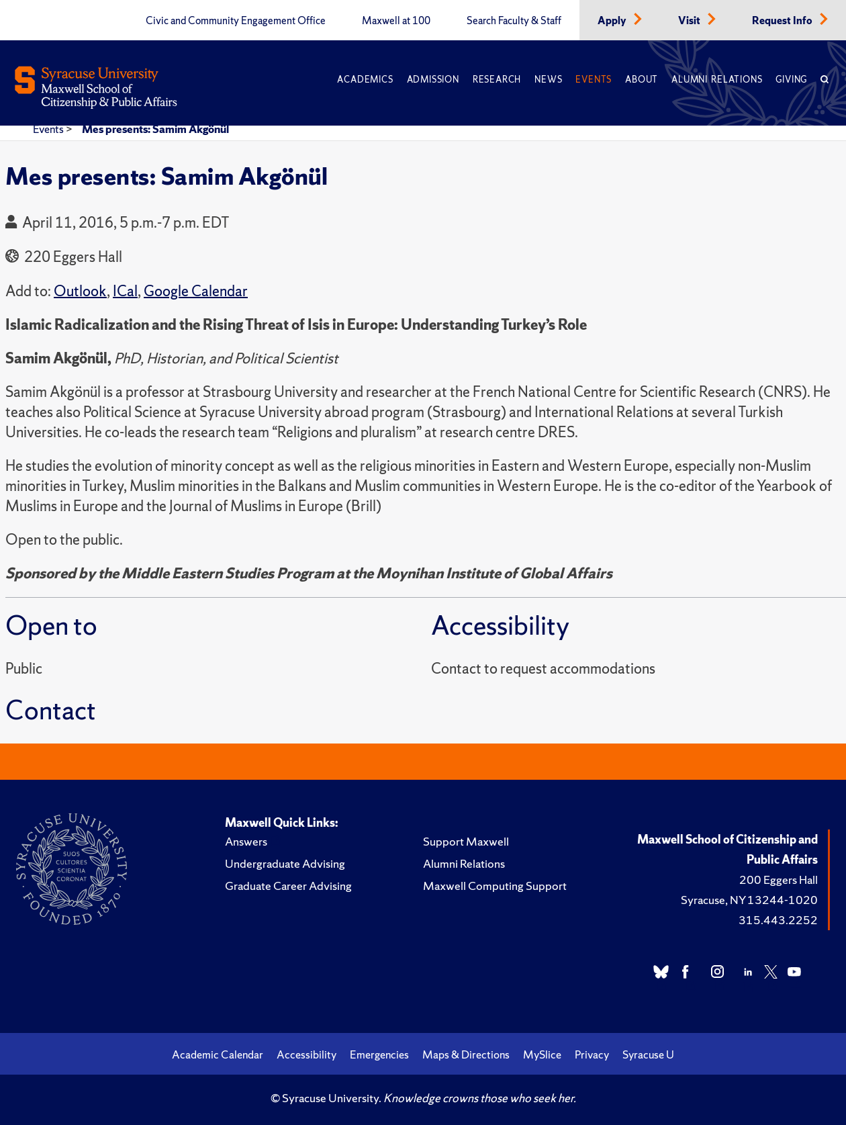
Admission (433, 79)
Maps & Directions (466, 1054)
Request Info (783, 21)
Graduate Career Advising (288, 885)
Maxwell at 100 (396, 21)
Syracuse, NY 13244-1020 (749, 899)
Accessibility (306, 1054)
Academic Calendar (217, 1054)
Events (593, 79)
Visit (690, 21)
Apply (613, 21)
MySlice (542, 1054)
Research (497, 79)
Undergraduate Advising (285, 863)
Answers (246, 841)
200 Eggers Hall (778, 879)
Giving (791, 79)
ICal (125, 291)
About (641, 79)
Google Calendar (196, 291)
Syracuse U (648, 1054)
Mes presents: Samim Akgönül (155, 129)
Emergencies (379, 1054)
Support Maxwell (466, 841)
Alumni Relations (716, 79)
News (548, 79)
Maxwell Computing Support (495, 885)
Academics (365, 79)
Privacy (592, 1054)
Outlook (80, 291)
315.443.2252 (778, 920)
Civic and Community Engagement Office (236, 21)
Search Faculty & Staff (514, 21)
